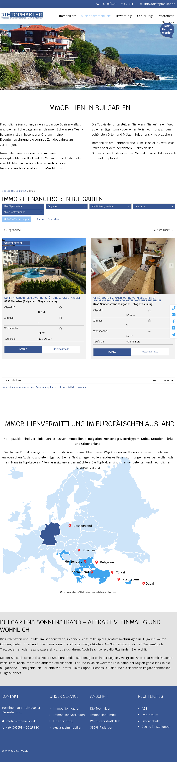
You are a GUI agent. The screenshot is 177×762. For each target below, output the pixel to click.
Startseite (8, 190)
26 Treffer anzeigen (16, 219)
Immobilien (58, 15)
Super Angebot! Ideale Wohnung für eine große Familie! (42, 297)
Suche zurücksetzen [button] (48, 219)
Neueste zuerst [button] (163, 230)
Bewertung (112, 15)
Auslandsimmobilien (85, 15)
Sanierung (132, 15)
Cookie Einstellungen (157, 727)
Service (169, 15)
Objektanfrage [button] (61, 349)
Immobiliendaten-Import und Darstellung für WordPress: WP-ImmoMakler (45, 387)
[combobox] (23, 206)
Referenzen (152, 15)
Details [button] (23, 349)
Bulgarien (21, 190)
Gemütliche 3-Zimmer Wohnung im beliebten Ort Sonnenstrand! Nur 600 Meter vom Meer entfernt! (127, 299)
